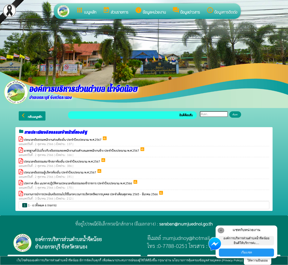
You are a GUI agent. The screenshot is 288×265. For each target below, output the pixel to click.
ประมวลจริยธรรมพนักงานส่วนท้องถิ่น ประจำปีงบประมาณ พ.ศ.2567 (63, 139)
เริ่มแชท (246, 252)
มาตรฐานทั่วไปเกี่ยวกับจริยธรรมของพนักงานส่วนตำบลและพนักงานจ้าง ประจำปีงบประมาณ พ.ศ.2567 (82, 150)
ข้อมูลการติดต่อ (222, 11)
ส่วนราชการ (115, 11)
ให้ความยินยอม (257, 260)
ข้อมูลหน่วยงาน (150, 11)
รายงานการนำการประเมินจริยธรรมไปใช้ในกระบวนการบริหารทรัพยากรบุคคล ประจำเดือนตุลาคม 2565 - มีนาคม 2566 (91, 194)
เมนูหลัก (86, 11)
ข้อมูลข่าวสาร (186, 11)
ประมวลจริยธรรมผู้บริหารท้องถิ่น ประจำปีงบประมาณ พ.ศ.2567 (60, 172)
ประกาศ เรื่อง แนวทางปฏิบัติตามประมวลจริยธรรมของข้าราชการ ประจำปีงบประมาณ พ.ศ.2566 (78, 183)
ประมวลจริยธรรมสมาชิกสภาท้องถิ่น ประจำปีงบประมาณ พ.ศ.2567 (62, 161)
